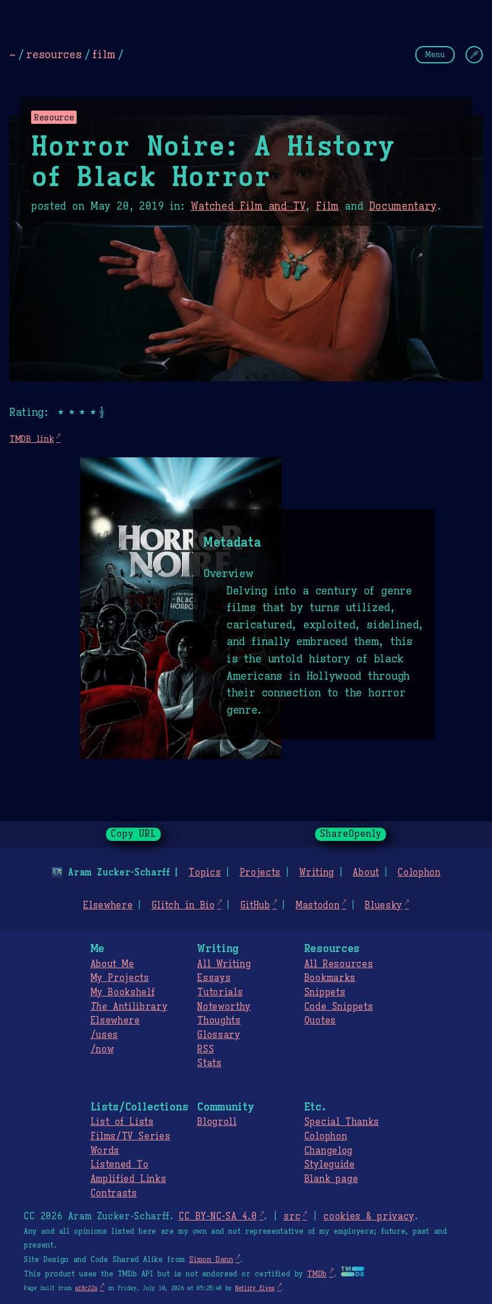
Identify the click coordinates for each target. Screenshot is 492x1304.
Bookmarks (329, 978)
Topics (204, 872)
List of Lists (122, 1122)
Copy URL (134, 834)
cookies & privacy (368, 1216)
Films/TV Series (130, 1136)
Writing (316, 872)
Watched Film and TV (248, 206)
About (366, 872)
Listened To (119, 1164)
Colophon (419, 872)
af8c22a (86, 1288)
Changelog (328, 1151)
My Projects (119, 978)
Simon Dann (211, 1259)
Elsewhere (108, 905)
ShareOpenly (350, 834)
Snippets (324, 992)
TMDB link (31, 438)
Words (104, 1151)
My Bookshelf (122, 992)
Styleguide (329, 1164)
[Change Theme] (474, 54)
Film (327, 206)
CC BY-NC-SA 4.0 (217, 1216)
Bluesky (383, 905)
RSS (205, 1049)
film (103, 54)
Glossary (218, 1035)
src (291, 1216)
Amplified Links (128, 1179)
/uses (104, 1035)
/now (102, 1049)
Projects (260, 872)
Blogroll (216, 1122)
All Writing (224, 964)
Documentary (402, 206)
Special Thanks (341, 1122)
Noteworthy (224, 1007)
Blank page (331, 1179)
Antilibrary (129, 1007)
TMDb (317, 1274)
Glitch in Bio (183, 905)
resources (53, 54)
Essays (213, 978)
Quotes (320, 1020)
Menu (435, 54)
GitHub (255, 905)
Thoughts (218, 1020)
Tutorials (220, 992)
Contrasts (113, 1193)
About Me (112, 964)
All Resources (338, 964)
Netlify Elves (255, 1288)
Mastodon (317, 905)
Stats (209, 1063)
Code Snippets (338, 1007)
